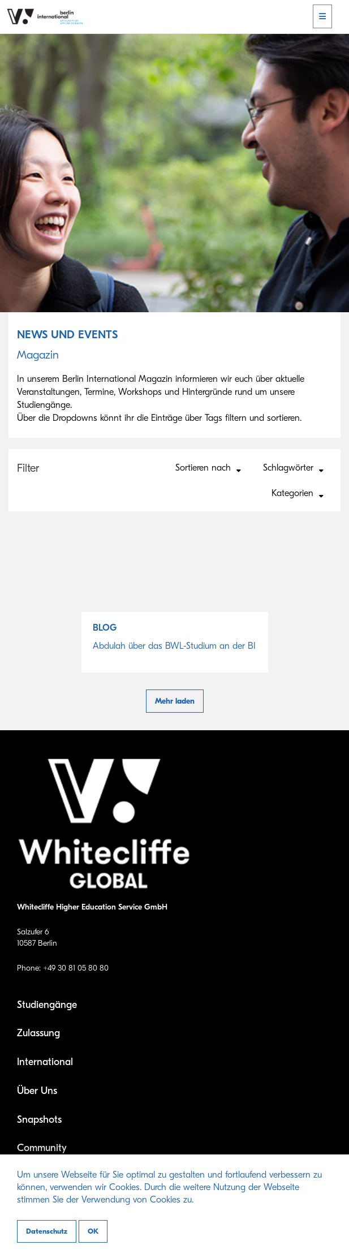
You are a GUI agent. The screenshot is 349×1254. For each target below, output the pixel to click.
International (45, 1062)
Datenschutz (46, 1231)
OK (93, 1231)
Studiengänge (47, 1005)
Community (42, 1148)
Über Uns (37, 1091)
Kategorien (298, 493)
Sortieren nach (208, 468)
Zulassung (38, 1033)
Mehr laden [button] (175, 701)
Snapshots (39, 1120)
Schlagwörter (293, 468)
